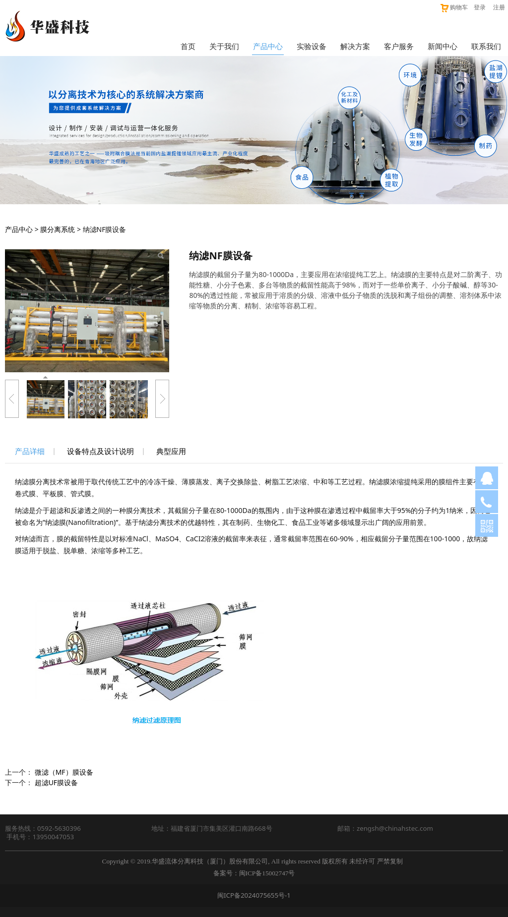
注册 (499, 7)
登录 (480, 7)
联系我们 (486, 46)
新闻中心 (442, 46)
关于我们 (224, 46)
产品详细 (30, 451)
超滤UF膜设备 (56, 782)
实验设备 (311, 46)
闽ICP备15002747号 (267, 873)
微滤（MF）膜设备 (64, 772)
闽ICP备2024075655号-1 (254, 895)
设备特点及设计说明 (100, 451)
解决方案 (355, 46)
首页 (188, 46)
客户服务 (399, 46)
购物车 (454, 7)
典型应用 (171, 451)
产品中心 (268, 46)
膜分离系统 (57, 229)
